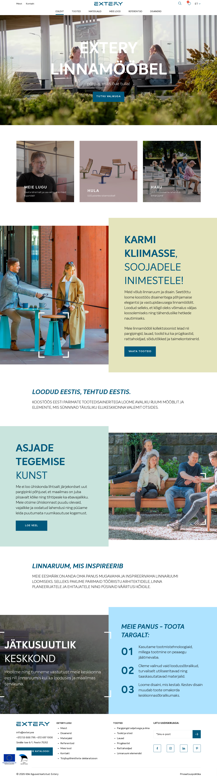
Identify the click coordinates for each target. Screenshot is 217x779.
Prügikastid (123, 743)
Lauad (120, 738)
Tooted (76, 11)
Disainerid (156, 11)
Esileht (60, 11)
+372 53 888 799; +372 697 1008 (34, 737)
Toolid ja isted (124, 733)
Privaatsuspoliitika (190, 774)
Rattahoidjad (124, 748)
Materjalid (95, 11)
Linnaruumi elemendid (129, 753)
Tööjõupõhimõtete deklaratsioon (78, 758)
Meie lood (115, 11)
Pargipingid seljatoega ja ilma (133, 728)
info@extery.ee (25, 732)
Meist (19, 4)
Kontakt (30, 4)
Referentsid (135, 11)
